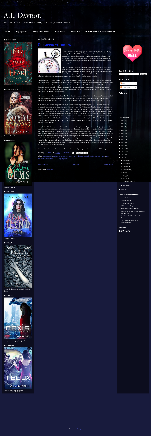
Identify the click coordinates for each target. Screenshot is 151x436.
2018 (123, 133)
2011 (123, 154)
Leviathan (69, 156)
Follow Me (75, 31)
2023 (123, 121)
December (126, 160)
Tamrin (103, 156)
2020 (123, 130)
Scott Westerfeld (95, 156)
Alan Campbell (47, 156)
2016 (123, 139)
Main (7, 31)
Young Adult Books (41, 31)
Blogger (79, 429)
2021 (123, 127)
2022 (123, 124)
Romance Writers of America (130, 208)
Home (76, 164)
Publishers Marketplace (128, 206)
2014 (123, 145)
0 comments (65, 153)
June (124, 173)
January (125, 185)
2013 (123, 148)
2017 (123, 136)
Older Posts (108, 164)
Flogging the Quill (126, 200)
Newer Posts (43, 164)
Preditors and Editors (127, 203)
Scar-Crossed (84, 156)
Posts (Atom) (51, 169)
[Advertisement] (18, 412)
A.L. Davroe (22, 15)
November (126, 163)
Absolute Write (125, 198)
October (126, 167)
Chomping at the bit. (54, 45)
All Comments (125, 87)
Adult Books (60, 31)
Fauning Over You (59, 156)
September (126, 170)
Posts (122, 83)
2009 (123, 189)
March (125, 179)
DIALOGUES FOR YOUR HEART (100, 31)
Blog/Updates (21, 31)
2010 (123, 158)
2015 (123, 142)
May (124, 176)
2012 (123, 151)
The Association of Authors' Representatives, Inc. (129, 221)
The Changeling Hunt (61, 159)
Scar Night (76, 156)
